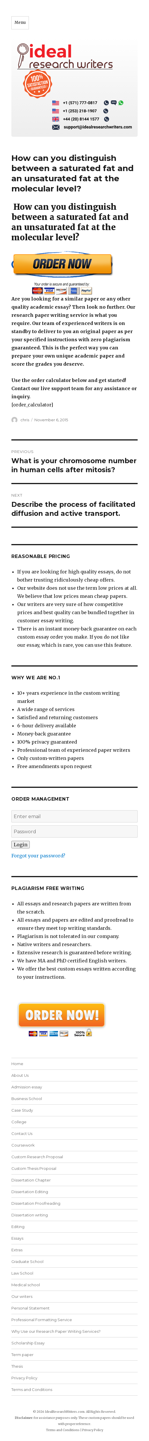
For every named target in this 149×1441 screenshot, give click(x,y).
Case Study (22, 1110)
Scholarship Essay (28, 1343)
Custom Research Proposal (37, 1156)
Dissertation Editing (29, 1191)
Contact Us (21, 1133)
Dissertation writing (29, 1215)
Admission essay (26, 1087)
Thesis (17, 1366)
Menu (20, 22)
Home (17, 1063)
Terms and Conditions (31, 1389)
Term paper (22, 1354)
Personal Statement (30, 1308)
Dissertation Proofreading (35, 1203)
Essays (17, 1238)
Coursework (23, 1145)
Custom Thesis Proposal (33, 1168)
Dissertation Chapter (31, 1180)
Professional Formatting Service (41, 1319)
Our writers (21, 1296)
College (19, 1122)
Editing (17, 1226)
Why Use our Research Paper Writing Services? (56, 1331)
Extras (16, 1250)
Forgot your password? (38, 856)
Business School (26, 1098)
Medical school (25, 1284)
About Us (20, 1075)
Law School (22, 1273)
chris (24, 419)
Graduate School (27, 1261)
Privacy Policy (24, 1378)
